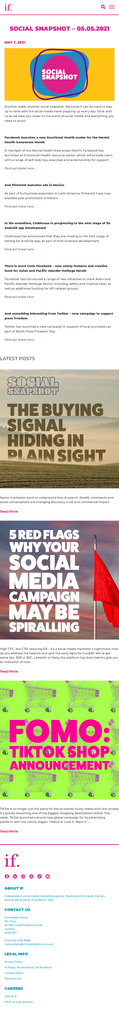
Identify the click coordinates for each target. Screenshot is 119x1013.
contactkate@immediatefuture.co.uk (29, 944)
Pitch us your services (19, 1002)
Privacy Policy (14, 961)
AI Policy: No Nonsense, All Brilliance (28, 967)
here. (31, 168)
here (30, 249)
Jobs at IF (11, 996)
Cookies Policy (14, 973)
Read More (9, 512)
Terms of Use (13, 978)
